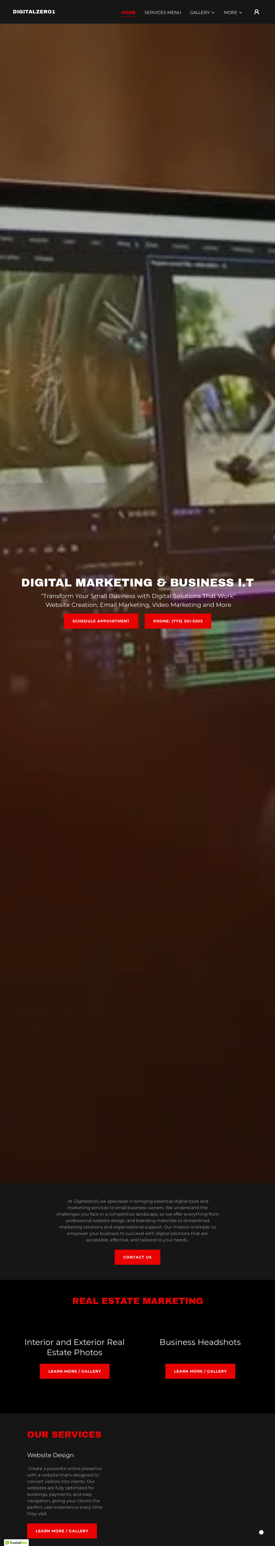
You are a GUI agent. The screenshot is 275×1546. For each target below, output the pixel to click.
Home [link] (129, 12)
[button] (202, 12)
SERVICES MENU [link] (162, 12)
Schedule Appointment (101, 621)
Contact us (137, 1257)
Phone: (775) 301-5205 (178, 621)
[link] (34, 11)
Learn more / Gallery (74, 1371)
